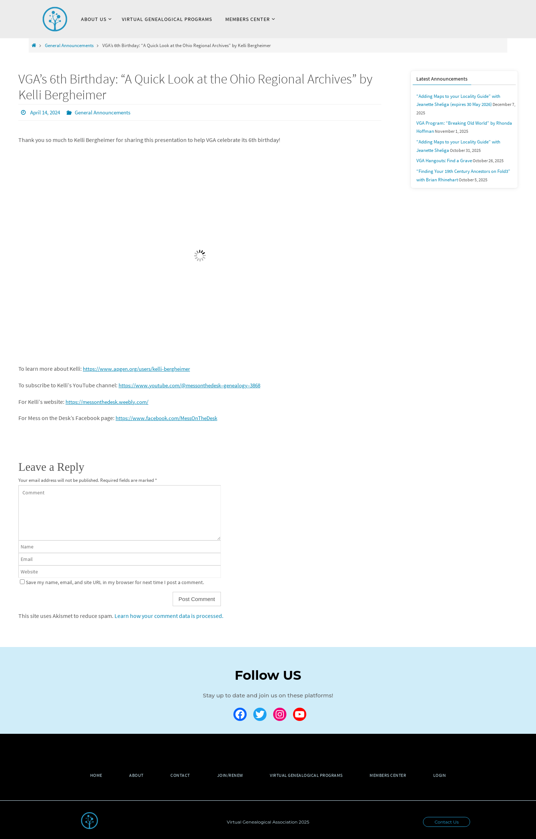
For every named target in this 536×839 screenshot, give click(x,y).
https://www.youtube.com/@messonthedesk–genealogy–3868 (196, 384)
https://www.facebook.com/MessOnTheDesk (171, 417)
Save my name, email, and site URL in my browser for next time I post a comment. (115, 582)
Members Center (392, 775)
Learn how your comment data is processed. (168, 615)
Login (446, 775)
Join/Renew (230, 775)
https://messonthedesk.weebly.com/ (111, 401)
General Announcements (69, 45)
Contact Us (446, 821)
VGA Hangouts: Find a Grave (442, 150)
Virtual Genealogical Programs (308, 775)
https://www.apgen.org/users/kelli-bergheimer (141, 368)
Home (89, 775)
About (132, 775)
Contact (178, 775)
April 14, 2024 (46, 112)
